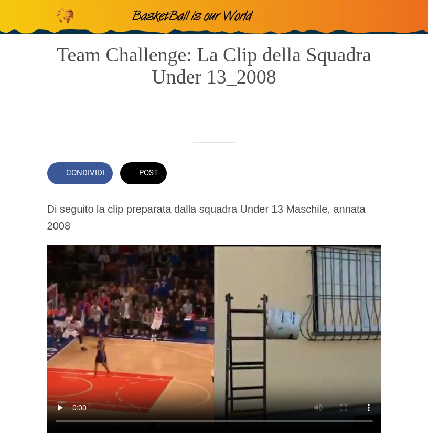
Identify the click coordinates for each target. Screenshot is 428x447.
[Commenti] (368, 174)
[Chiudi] (16, 17)
